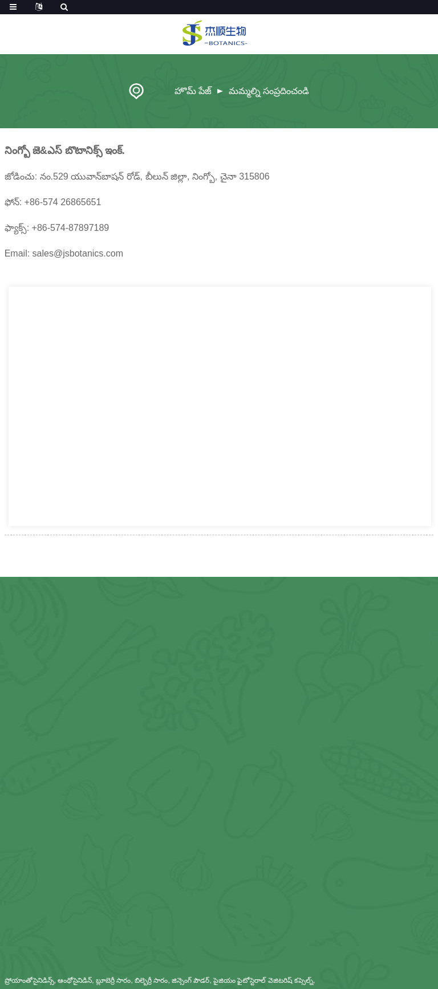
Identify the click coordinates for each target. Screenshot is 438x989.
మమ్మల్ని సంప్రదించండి (269, 91)
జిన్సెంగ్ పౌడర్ (190, 980)
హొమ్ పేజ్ (193, 91)
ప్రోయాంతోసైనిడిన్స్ (29, 980)
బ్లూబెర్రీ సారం (113, 980)
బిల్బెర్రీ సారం (151, 980)
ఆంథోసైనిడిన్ (75, 980)
